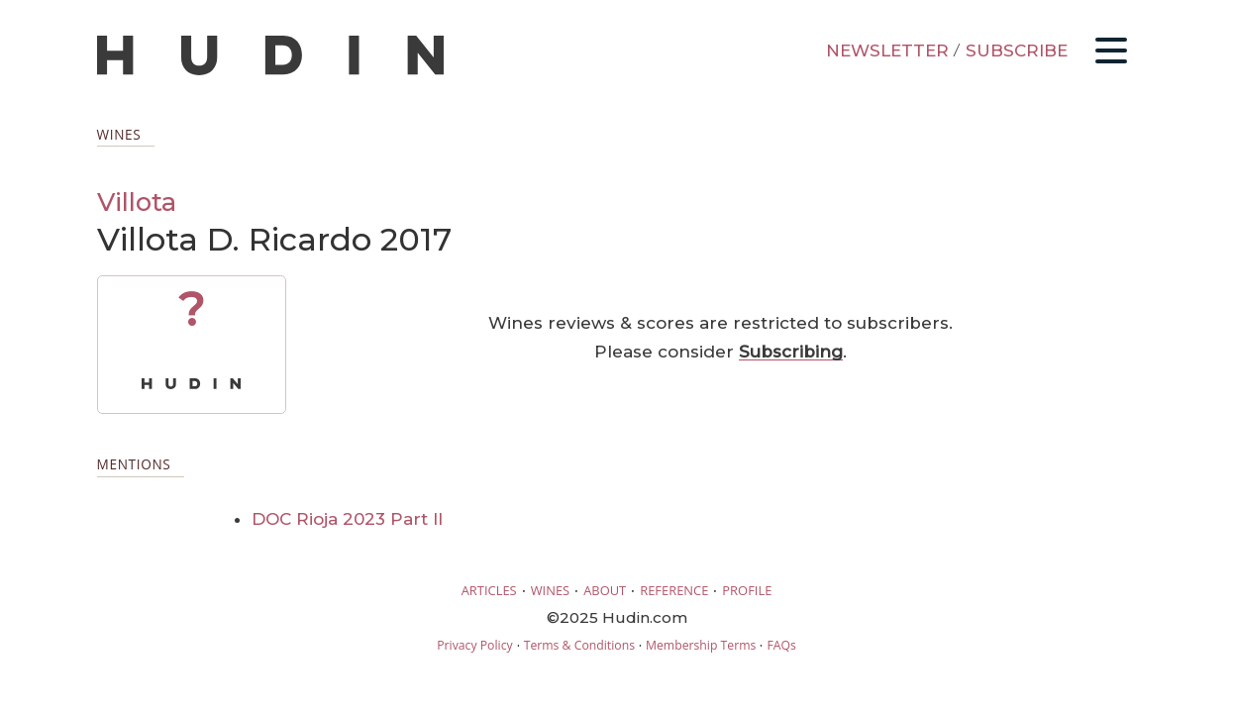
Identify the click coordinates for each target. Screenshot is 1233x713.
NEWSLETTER (887, 50)
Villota (136, 201)
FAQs (781, 645)
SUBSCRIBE (1017, 50)
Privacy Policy (474, 645)
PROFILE (746, 590)
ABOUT (604, 590)
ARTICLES (489, 590)
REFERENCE (674, 590)
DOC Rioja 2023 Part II (347, 519)
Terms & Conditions (579, 645)
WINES (550, 590)
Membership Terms (701, 645)
